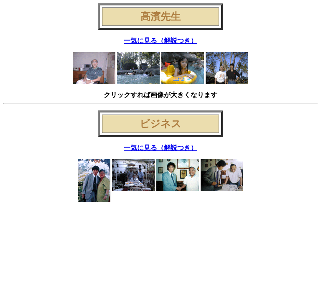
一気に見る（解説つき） (160, 40)
